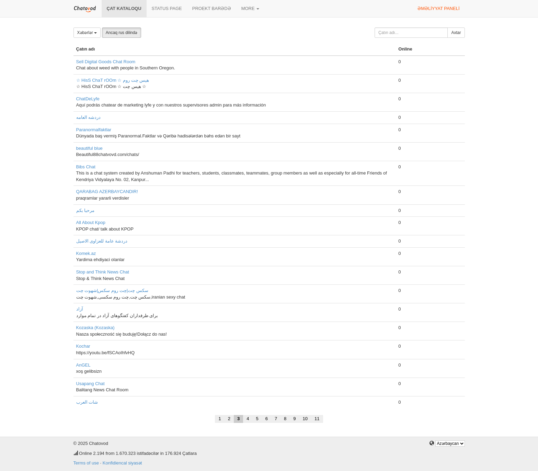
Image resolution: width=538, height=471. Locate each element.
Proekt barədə (211, 8)
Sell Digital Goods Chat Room (106, 61)
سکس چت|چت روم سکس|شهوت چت (112, 290)
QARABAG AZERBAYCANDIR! (107, 191)
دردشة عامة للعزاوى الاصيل (102, 241)
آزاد (79, 309)
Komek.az (86, 253)
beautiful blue (89, 148)
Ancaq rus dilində (121, 32)
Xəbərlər (87, 32)
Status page (167, 8)
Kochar (83, 346)
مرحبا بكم (85, 210)
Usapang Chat (90, 383)
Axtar (456, 32)
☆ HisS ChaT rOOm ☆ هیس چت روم (112, 80)
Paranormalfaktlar (94, 129)
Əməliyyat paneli (438, 8)
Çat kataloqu (124, 8)
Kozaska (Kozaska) (95, 327)
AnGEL (83, 365)
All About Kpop (90, 222)
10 (305, 418)
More (250, 8)
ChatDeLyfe (88, 98)
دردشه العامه (88, 117)
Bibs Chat (85, 166)
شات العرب (87, 402)
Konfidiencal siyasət (122, 463)
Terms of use (86, 463)
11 (316, 418)
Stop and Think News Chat (102, 271)
